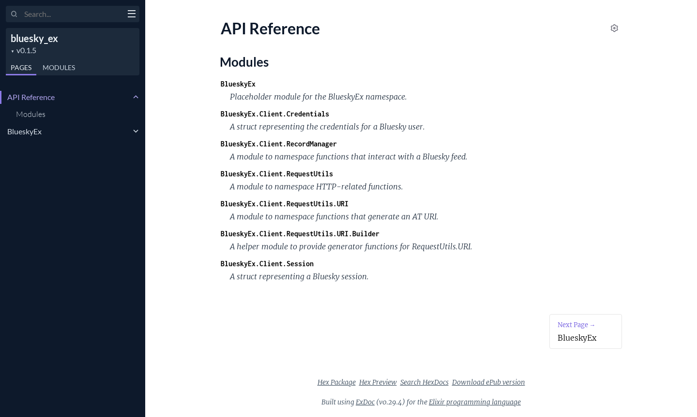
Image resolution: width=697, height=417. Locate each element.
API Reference (31, 96)
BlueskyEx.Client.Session (267, 263)
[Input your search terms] (72, 14)
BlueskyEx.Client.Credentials (275, 114)
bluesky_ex (34, 38)
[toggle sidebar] (131, 15)
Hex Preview (378, 382)
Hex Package (337, 382)
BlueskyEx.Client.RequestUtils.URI (284, 204)
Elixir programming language (475, 402)
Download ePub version (488, 382)
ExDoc (365, 402)
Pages (21, 67)
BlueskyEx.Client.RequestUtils (277, 174)
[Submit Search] (14, 14)
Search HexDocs (424, 382)
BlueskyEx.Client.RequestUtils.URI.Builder (300, 234)
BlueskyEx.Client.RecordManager (279, 144)
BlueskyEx (24, 131)
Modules (59, 67)
